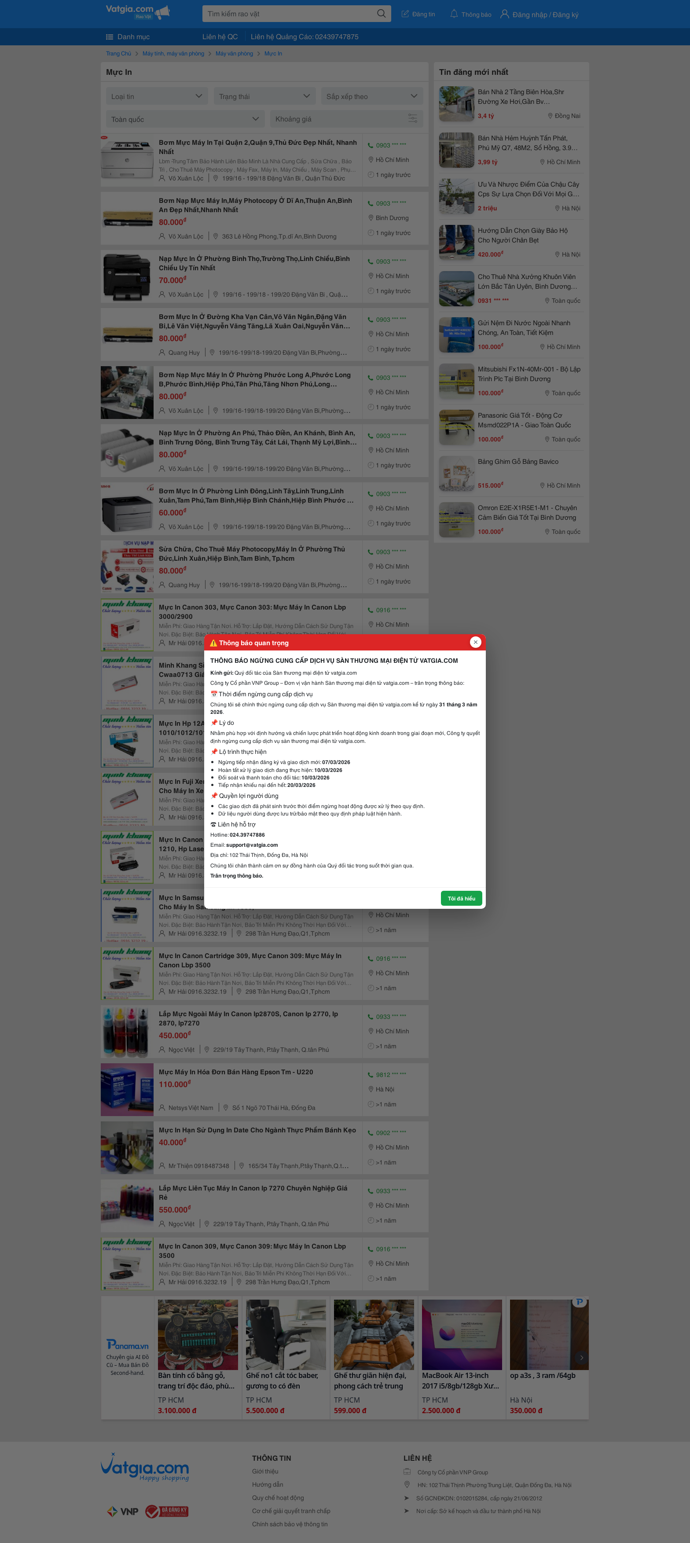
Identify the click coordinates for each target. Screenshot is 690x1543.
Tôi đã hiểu (461, 898)
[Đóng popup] (475, 642)
